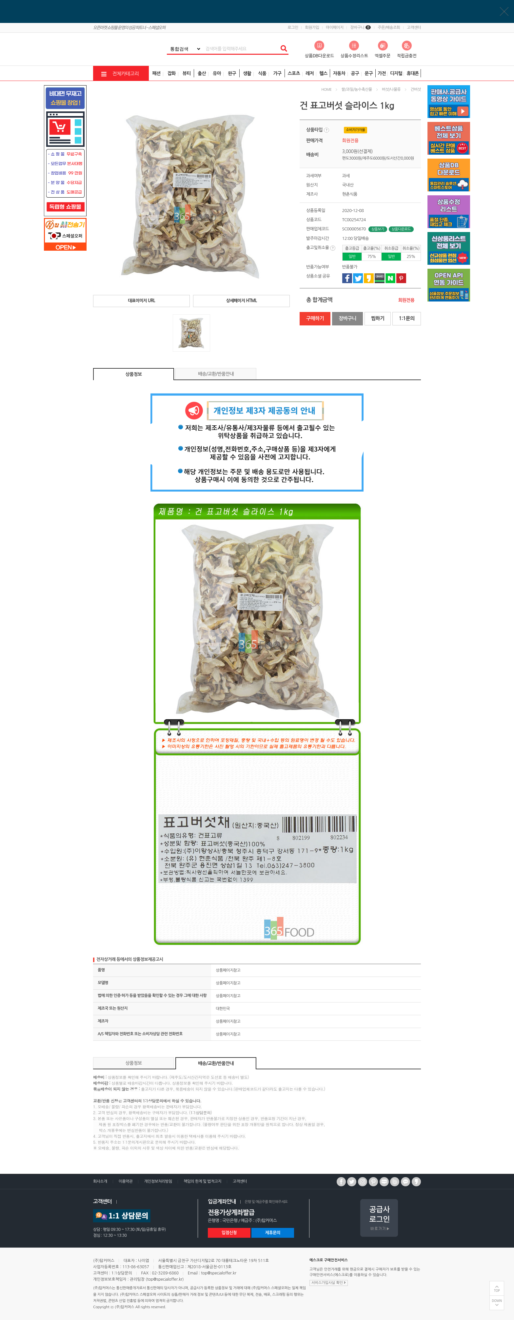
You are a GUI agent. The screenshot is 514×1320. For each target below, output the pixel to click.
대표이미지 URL (141, 301)
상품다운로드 (401, 229)
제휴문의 (272, 1233)
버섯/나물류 (391, 89)
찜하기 (378, 318)
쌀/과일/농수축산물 (357, 89)
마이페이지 (334, 27)
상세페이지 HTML (241, 301)
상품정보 (134, 374)
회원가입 (312, 27)
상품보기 (377, 229)
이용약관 (126, 1181)
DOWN (497, 1300)
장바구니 (360, 27)
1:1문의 (406, 318)
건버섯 (415, 89)
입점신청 (229, 1233)
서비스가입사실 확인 (328, 1283)
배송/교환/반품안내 (216, 374)
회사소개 (100, 1181)
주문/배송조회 (389, 27)
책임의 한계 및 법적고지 (202, 1181)
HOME (326, 89)
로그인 (292, 27)
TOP (497, 1290)
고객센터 (414, 27)
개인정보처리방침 (158, 1181)
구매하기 (315, 318)
